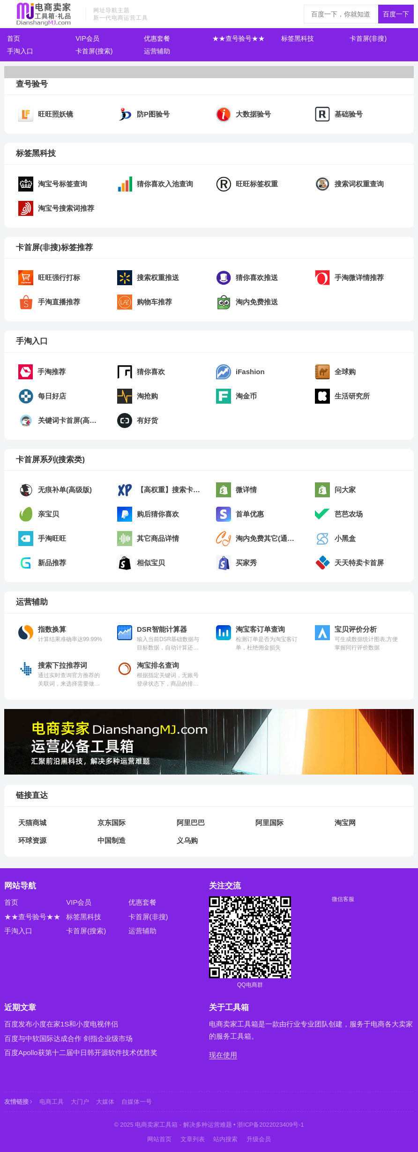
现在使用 (223, 1055)
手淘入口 (20, 51)
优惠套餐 (157, 38)
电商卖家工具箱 (156, 1124)
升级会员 (258, 1139)
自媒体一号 (136, 1101)
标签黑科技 (297, 38)
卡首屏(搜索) (93, 51)
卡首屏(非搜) (368, 38)
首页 (13, 38)
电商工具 (51, 1101)
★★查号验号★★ (238, 38)
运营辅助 (157, 51)
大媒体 (105, 1101)
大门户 (80, 1101)
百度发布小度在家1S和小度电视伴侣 (61, 1024)
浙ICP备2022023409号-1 (270, 1124)
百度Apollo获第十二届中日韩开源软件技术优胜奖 (80, 1052)
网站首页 (159, 1139)
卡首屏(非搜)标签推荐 (54, 247)
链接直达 (32, 795)
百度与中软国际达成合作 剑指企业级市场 (68, 1038)
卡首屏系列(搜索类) (50, 459)
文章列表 (192, 1139)
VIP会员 (87, 38)
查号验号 (32, 84)
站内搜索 (225, 1139)
